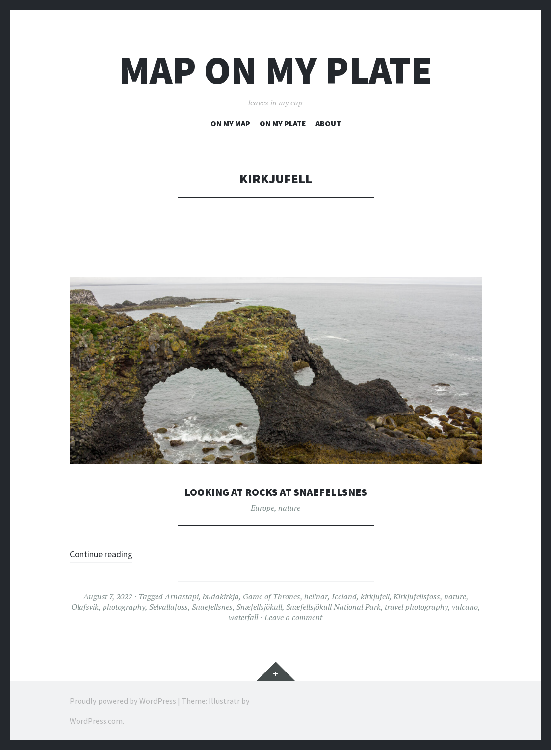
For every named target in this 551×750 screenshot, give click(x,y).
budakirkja (221, 596)
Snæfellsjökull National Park (333, 606)
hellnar (316, 596)
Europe (262, 507)
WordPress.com (96, 720)
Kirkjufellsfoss (417, 596)
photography (124, 606)
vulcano (465, 606)
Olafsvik (85, 606)
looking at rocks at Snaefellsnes (275, 491)
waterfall (243, 617)
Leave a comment (293, 617)
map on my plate (275, 70)
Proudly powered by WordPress (123, 701)
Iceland (344, 596)
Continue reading (109, 553)
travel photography (416, 606)
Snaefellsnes (212, 606)
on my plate (283, 123)
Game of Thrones (271, 596)
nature (289, 507)
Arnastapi (182, 596)
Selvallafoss (168, 606)
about (328, 123)
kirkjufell (375, 596)
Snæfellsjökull (259, 606)
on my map (230, 123)
